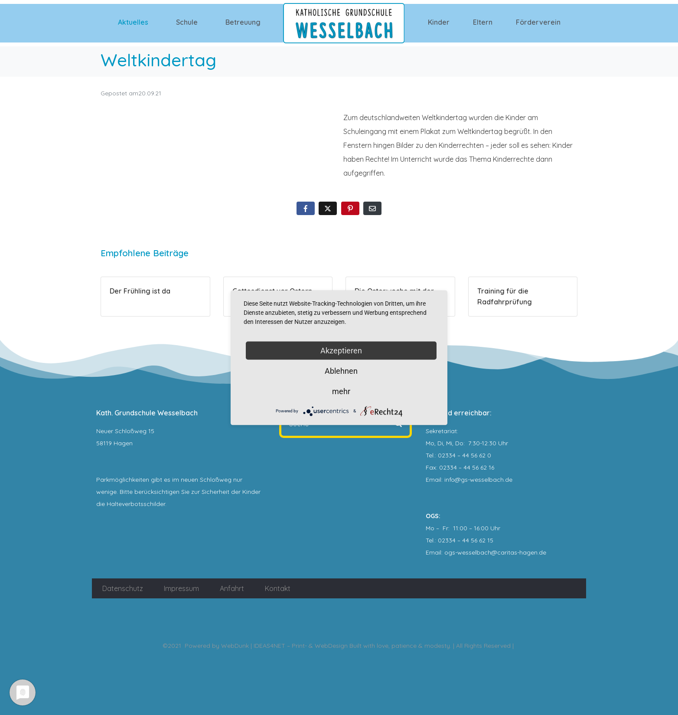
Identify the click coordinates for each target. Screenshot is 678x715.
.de (542, 552)
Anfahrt (232, 588)
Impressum (181, 588)
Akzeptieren (341, 350)
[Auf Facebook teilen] (306, 208)
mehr (341, 390)
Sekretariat (441, 431)
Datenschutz (122, 588)
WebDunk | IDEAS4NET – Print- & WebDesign (284, 646)
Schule (187, 22)
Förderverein (538, 22)
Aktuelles (133, 22)
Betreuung (243, 22)
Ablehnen (341, 370)
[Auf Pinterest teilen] (350, 208)
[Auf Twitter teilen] (328, 208)
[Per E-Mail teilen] (372, 208)
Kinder (439, 22)
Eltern (482, 22)
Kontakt (277, 588)
